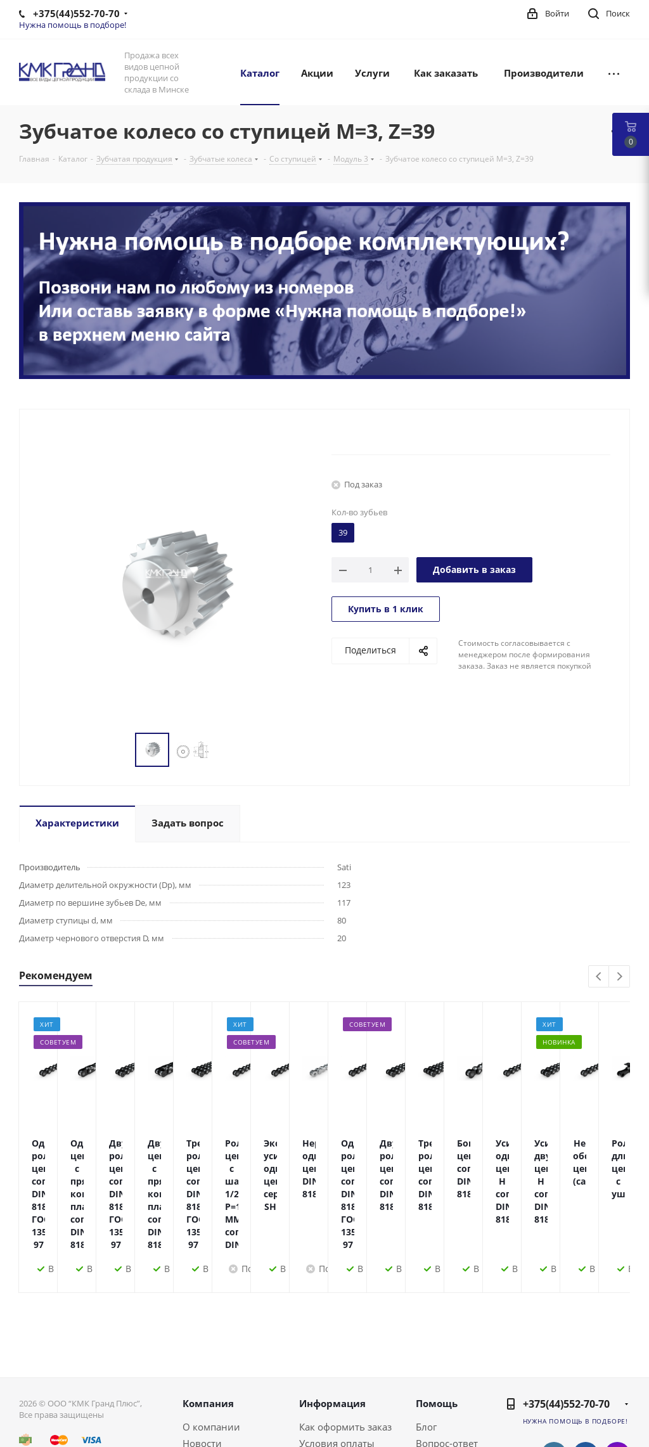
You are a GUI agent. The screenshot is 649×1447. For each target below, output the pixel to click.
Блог (426, 1338)
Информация (332, 1314)
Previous (599, 977)
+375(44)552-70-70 (566, 1315)
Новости (202, 1354)
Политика (205, 1387)
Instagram (617, 1366)
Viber (617, 1397)
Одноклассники (585, 1397)
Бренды (434, 1371)
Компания (208, 1314)
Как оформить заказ (345, 1338)
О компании (211, 1338)
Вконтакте (554, 1366)
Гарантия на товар (342, 1387)
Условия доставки (341, 1371)
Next (619, 977)
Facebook (585, 1366)
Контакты (205, 1371)
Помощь (437, 1314)
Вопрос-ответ (447, 1354)
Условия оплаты (337, 1354)
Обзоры (434, 1387)
